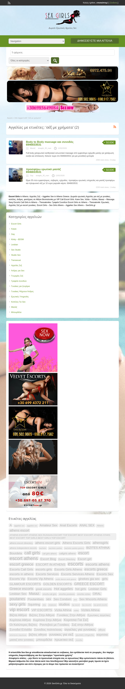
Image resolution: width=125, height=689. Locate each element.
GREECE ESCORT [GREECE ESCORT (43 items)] (89, 584)
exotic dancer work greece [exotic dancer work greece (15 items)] (66, 579)
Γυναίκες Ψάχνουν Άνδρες (22, 291)
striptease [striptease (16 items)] (52, 605)
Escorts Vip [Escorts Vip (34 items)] (17, 579)
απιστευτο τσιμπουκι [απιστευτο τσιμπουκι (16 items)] (18, 635)
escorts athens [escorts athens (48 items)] (97, 564)
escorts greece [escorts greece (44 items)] (95, 569)
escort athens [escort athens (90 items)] (24, 558)
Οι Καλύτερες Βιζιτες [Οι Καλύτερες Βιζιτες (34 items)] (23, 624)
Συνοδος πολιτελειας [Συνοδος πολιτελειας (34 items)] (48, 629)
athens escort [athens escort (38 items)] (19, 530)
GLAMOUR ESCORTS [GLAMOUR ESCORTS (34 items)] (25, 584)
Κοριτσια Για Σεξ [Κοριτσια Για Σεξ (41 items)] (76, 620)
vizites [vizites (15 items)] (76, 610)
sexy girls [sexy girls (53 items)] (17, 604)
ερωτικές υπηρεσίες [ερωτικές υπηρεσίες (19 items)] (85, 635)
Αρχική (9, 118)
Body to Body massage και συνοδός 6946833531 (49, 143)
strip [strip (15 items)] (44, 605)
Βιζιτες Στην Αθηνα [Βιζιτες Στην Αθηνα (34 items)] (42, 615)
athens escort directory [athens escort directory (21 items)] (21, 543)
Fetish (13, 229)
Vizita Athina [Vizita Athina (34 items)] (63, 610)
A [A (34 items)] (11, 525)
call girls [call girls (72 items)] (32, 553)
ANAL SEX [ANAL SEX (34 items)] (87, 525)
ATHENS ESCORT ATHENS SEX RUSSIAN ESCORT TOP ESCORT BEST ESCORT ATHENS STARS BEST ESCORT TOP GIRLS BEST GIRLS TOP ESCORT (60, 536)
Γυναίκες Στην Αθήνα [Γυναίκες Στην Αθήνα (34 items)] (71, 615)
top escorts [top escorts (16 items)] (86, 605)
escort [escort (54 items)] (83, 553)
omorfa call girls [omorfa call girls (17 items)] (49, 594)
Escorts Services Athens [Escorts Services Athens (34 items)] (77, 574)
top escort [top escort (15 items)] (76, 605)
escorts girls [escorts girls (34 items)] (44, 569)
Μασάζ (32, 148)
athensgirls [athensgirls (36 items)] (100, 543)
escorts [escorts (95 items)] (75, 564)
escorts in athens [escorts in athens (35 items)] (21, 574)
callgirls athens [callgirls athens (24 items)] (67, 553)
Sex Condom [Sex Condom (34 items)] (62, 599)
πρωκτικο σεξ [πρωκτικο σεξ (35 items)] (64, 639)
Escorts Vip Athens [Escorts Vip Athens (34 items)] (40, 579)
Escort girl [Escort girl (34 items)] (84, 559)
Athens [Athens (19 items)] (100, 525)
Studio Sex (16, 255)
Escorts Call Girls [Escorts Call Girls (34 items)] (21, 569)
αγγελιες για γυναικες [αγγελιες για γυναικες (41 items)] (80, 629)
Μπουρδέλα (16, 312)
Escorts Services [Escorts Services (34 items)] (47, 574)
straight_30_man (44, 148)
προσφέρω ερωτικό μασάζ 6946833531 (43, 171)
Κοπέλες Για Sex (18, 302)
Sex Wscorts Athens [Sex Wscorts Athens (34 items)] (93, 599)
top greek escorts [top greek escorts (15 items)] (100, 605)
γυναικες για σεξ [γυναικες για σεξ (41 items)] (61, 634)
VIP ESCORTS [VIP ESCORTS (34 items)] (42, 610)
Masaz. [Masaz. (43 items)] (34, 593)
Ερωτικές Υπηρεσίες (20, 297)
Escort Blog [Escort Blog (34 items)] (48, 559)
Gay (31, 175)
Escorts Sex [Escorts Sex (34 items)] (105, 574)
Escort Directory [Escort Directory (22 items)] (66, 559)
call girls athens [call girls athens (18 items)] (49, 554)
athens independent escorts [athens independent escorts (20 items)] (23, 548)
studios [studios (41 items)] (64, 604)
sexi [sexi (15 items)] (75, 600)
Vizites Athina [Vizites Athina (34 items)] (90, 610)
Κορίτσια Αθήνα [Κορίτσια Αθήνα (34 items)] (20, 620)
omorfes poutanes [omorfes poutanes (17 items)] (67, 594)
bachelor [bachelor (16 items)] (42, 548)
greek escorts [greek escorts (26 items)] (44, 589)
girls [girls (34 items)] (105, 579)
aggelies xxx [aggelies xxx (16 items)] (32, 526)
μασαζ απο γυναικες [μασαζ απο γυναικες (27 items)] (22, 639)
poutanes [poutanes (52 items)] (17, 599)
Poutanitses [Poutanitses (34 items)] (36, 599)
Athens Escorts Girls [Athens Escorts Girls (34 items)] (76, 543)
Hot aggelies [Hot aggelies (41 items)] (63, 589)
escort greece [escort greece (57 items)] (21, 564)
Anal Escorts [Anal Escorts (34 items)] (68, 525)
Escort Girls (16, 224)
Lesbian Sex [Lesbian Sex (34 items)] (18, 593)
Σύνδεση (113, 3)
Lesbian (14, 244)
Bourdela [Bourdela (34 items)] (16, 553)
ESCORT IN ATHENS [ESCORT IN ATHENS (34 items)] (50, 564)
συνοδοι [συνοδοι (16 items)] (79, 640)
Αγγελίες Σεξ (16, 265)
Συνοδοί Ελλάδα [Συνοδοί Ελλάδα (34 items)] (21, 629)
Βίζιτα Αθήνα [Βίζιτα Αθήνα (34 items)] (18, 615)
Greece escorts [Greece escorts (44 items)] (21, 589)
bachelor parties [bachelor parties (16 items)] (55, 548)
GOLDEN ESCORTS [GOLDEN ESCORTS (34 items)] (57, 584)
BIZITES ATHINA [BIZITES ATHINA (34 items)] (98, 547)
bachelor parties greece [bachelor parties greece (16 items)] (74, 548)
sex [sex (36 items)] (48, 599)
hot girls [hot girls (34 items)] (80, 589)
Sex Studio (16, 250)
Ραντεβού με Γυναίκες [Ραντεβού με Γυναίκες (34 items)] (54, 624)
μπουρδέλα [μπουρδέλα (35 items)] (44, 639)
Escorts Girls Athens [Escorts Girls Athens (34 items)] (68, 569)
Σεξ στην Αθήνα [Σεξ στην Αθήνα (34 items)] (82, 624)
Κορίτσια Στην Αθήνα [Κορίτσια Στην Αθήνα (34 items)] (47, 620)
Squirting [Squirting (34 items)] (34, 604)
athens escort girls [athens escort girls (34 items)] (47, 543)
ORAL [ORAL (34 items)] (97, 593)
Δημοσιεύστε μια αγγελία (94, 40)
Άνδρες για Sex (17, 271)
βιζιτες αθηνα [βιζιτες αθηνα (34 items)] (38, 634)
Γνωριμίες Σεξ (17, 276)
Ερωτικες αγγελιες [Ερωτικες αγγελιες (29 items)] (99, 615)
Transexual (16, 260)
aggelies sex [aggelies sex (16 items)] (19, 526)
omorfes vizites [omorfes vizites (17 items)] (83, 594)
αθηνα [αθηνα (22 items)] (101, 629)
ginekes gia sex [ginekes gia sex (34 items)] (89, 579)
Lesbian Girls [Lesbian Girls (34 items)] (97, 589)
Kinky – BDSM (17, 239)
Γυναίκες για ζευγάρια (20, 286)
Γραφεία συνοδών (19, 281)
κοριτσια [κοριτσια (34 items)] (102, 634)
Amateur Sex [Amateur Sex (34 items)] (48, 525)
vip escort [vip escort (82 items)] (19, 610)
